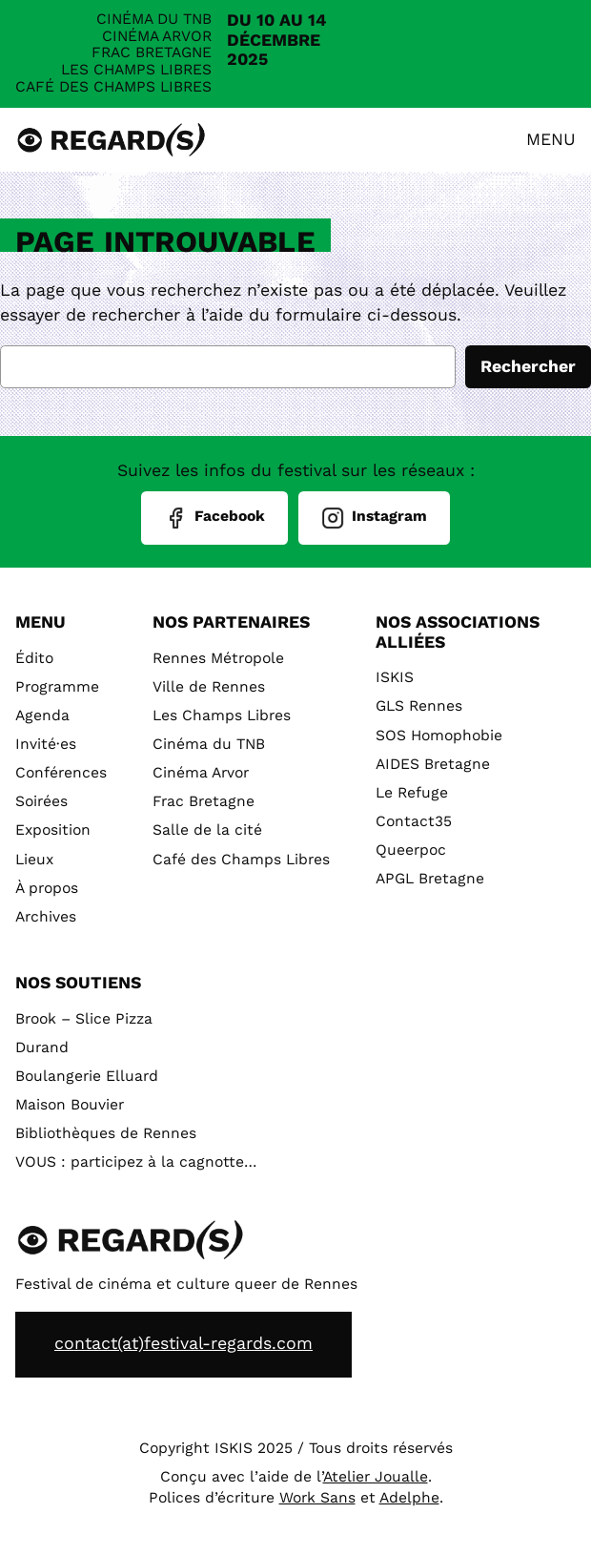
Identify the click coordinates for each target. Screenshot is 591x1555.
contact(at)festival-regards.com (183, 1344)
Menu (551, 140)
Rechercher (528, 367)
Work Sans (317, 1498)
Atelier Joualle (375, 1477)
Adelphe (409, 1498)
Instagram (374, 518)
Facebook (214, 518)
